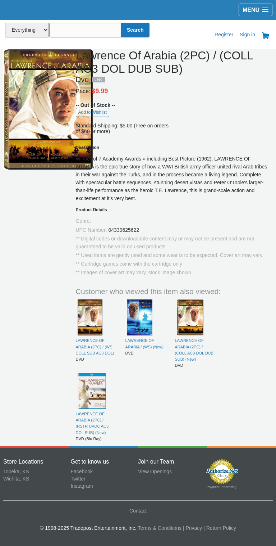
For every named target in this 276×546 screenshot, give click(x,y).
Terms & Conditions (159, 528)
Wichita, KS (16, 479)
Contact (138, 511)
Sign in (247, 34)
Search (135, 30)
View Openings (155, 471)
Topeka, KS (16, 471)
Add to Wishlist (92, 112)
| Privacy (192, 528)
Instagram (82, 486)
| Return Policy (219, 528)
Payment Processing (221, 487)
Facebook (82, 471)
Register (224, 34)
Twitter (78, 479)
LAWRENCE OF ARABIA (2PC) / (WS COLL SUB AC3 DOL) (95, 346)
